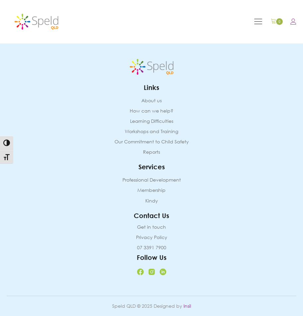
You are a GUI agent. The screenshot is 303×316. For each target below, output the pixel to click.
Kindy (151, 201)
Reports (151, 152)
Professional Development (151, 180)
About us (151, 101)
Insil (187, 306)
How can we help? (151, 111)
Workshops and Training (151, 131)
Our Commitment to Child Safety (151, 142)
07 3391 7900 (151, 247)
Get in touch (151, 227)
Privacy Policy (151, 237)
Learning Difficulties (151, 121)
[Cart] (277, 21)
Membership (151, 190)
